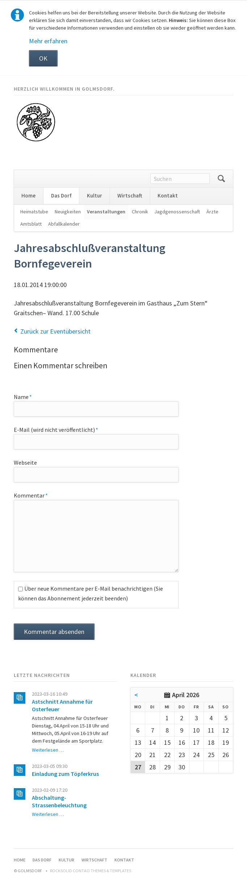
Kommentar (31, 495)
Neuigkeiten (68, 211)
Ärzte (212, 211)
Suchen (221, 178)
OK (43, 58)
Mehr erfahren (48, 41)
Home (28, 195)
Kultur (94, 195)
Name (27, 396)
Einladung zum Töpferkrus (65, 773)
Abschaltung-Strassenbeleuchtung (59, 801)
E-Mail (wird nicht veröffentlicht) (56, 429)
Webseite (25, 462)
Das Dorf (61, 195)
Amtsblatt (31, 224)
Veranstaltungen (106, 211)
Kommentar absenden (54, 631)
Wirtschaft (129, 195)
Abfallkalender (64, 224)
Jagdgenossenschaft (177, 211)
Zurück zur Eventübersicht (55, 331)
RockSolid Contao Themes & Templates (90, 870)
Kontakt (168, 195)
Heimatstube (34, 211)
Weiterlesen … (48, 750)
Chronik (140, 211)
